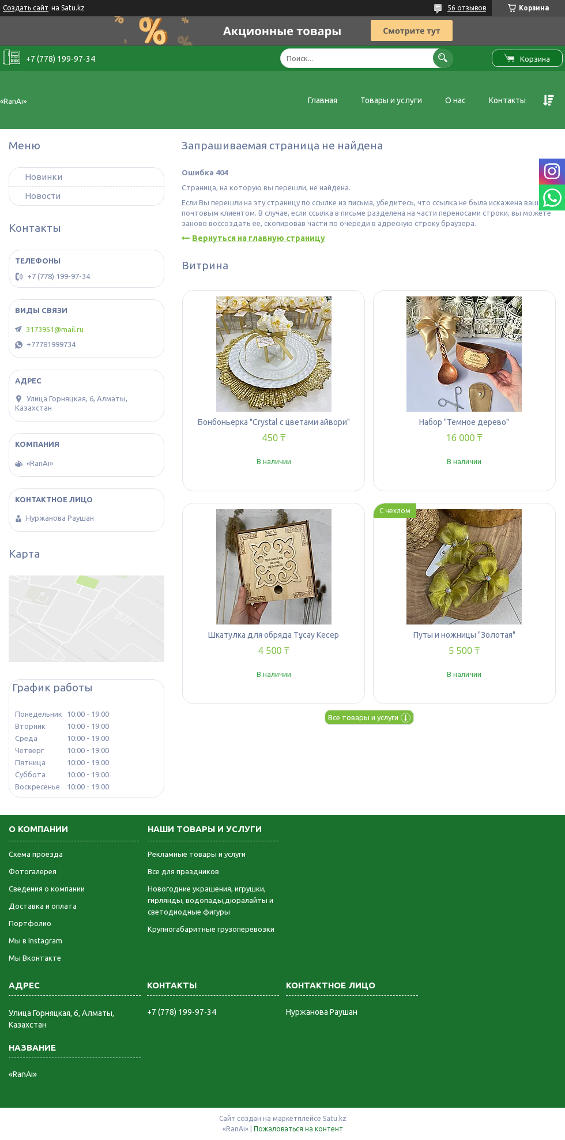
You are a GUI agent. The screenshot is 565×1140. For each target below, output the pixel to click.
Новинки (43, 177)
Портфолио (30, 923)
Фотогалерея (32, 871)
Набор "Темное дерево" (464, 422)
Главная (322, 100)
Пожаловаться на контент (298, 1129)
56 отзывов (466, 8)
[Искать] (443, 58)
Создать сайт (25, 8)
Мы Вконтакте (35, 958)
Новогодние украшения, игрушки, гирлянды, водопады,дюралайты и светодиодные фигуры (210, 900)
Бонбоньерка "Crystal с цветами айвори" (274, 422)
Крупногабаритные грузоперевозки (211, 929)
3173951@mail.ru (55, 329)
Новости (43, 196)
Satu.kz (334, 1118)
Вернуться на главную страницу (258, 238)
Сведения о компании (47, 889)
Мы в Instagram (35, 940)
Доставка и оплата (43, 906)
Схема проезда (36, 854)
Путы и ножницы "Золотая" (464, 634)
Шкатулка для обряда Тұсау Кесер (273, 634)
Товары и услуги (391, 100)
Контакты (507, 100)
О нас (455, 100)
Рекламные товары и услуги (197, 854)
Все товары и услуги (363, 717)
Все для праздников (183, 871)
